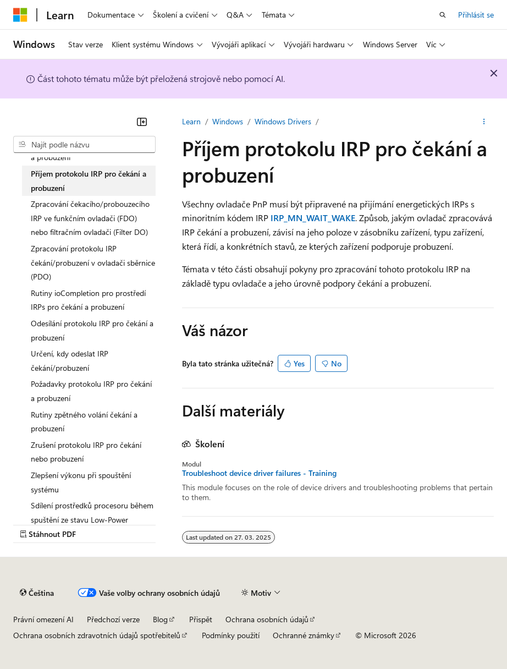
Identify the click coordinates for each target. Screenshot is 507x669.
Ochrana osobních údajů (266, 619)
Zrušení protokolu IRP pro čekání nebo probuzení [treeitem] (86, 452)
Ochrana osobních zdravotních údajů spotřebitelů (96, 635)
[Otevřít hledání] (443, 15)
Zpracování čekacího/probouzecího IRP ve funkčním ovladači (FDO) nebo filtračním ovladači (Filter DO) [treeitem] (90, 218)
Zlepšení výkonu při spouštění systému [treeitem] (81, 482)
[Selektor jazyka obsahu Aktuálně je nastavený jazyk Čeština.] (36, 592)
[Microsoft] (20, 15)
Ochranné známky (303, 635)
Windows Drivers (283, 121)
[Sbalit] (142, 121)
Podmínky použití (231, 635)
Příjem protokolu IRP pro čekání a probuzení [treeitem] (88, 180)
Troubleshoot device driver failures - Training (259, 473)
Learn (191, 121)
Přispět (200, 619)
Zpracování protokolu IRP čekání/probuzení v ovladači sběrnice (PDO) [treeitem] (93, 262)
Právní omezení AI (43, 619)
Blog (160, 619)
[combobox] (84, 144)
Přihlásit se (476, 14)
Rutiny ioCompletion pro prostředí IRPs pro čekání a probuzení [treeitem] (88, 300)
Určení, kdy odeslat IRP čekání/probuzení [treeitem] (69, 360)
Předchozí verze (113, 619)
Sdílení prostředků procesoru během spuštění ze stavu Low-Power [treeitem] (92, 512)
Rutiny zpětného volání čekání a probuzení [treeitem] (84, 421)
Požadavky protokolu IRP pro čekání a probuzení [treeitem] (91, 391)
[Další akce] (484, 121)
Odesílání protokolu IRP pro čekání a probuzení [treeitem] (92, 330)
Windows (227, 121)
